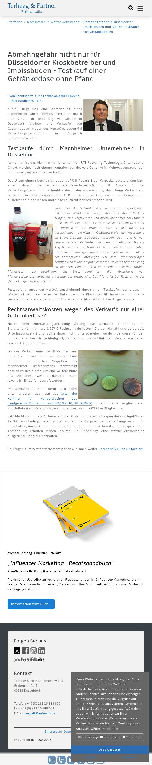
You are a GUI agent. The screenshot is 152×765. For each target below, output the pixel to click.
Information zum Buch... (31, 604)
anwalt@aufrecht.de (40, 713)
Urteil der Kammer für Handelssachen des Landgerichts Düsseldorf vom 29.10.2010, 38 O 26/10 (50, 398)
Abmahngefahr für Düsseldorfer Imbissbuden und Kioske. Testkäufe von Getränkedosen (111, 27)
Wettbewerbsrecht (65, 22)
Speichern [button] (90, 757)
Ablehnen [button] (129, 757)
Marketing (132, 737)
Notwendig (88, 737)
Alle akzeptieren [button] (110, 749)
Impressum (53, 732)
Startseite (15, 22)
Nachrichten (36, 22)
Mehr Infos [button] (110, 729)
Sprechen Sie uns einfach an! (121, 449)
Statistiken (110, 737)
